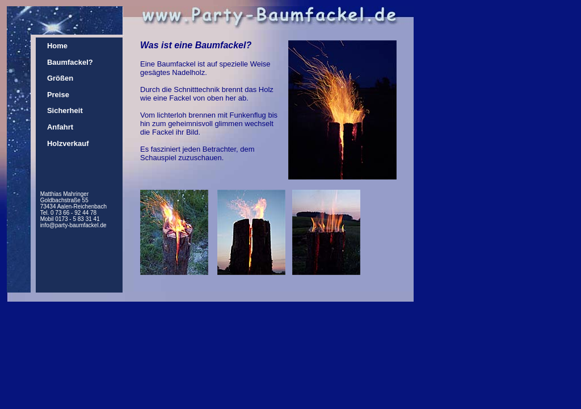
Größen (60, 78)
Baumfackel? (70, 62)
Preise (58, 94)
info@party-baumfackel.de (73, 225)
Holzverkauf (68, 143)
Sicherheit (65, 110)
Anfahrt (60, 127)
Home (57, 45)
